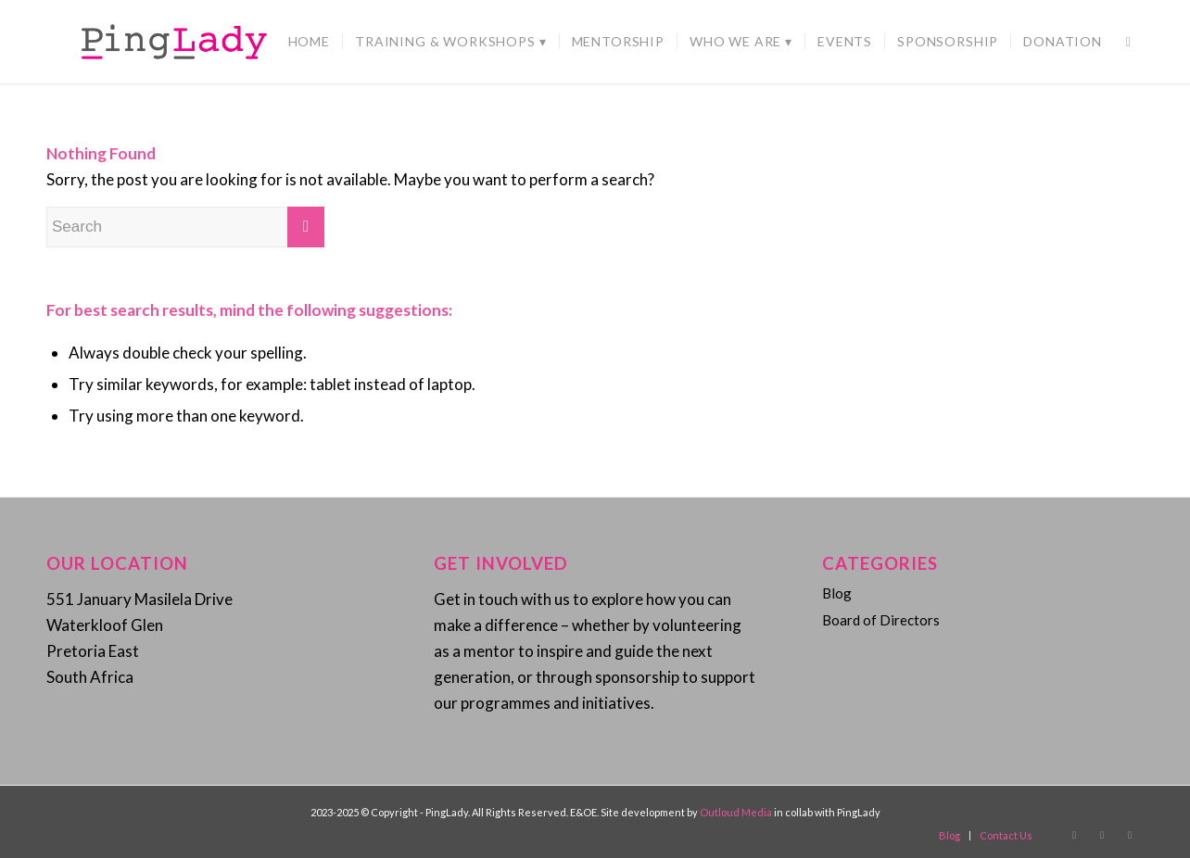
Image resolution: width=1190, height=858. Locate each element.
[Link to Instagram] (1102, 835)
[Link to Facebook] (1074, 835)
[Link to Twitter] (1130, 835)
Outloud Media (737, 812)
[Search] (1129, 41)
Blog (837, 593)
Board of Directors (881, 620)
